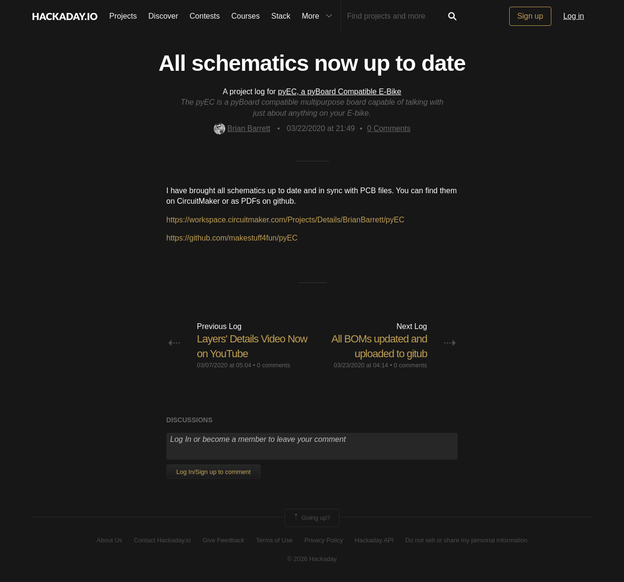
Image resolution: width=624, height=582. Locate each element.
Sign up (530, 16)
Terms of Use (274, 540)
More (319, 16)
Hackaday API (374, 540)
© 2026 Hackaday (312, 558)
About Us (109, 540)
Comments (389, 128)
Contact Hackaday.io (162, 540)
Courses (245, 16)
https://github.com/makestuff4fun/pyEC (232, 238)
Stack (280, 16)
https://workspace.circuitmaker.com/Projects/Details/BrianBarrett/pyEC (285, 220)
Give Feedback (223, 540)
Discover (163, 16)
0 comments (273, 365)
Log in (573, 16)
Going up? (311, 518)
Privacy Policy (323, 540)
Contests (205, 16)
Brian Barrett (242, 128)
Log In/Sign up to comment (213, 471)
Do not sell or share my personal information (466, 540)
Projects (123, 16)
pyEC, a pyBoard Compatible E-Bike (339, 92)
